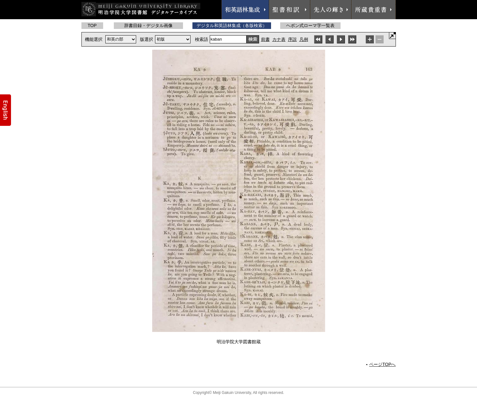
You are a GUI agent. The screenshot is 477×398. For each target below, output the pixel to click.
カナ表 (279, 39)
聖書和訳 (289, 9)
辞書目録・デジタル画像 (148, 25)
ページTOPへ (382, 364)
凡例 (303, 39)
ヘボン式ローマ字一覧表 (310, 25)
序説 (292, 39)
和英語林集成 (245, 9)
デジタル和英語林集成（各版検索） (232, 25)
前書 (265, 39)
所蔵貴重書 (374, 9)
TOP (92, 25)
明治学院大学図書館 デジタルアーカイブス (140, 9)
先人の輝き (330, 9)
